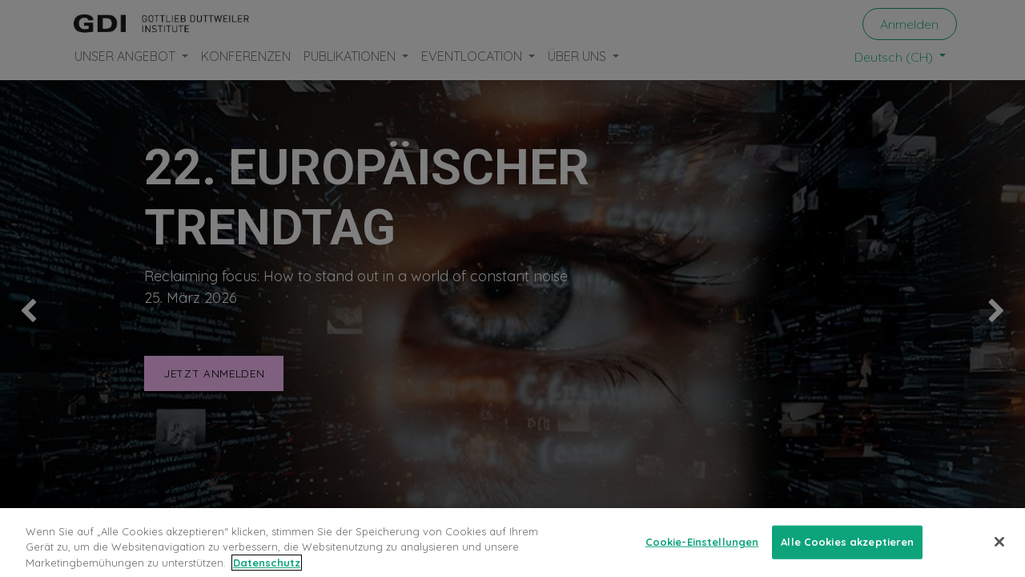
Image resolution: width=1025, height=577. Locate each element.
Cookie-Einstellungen (702, 551)
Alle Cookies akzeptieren (847, 551)
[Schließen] (999, 551)
